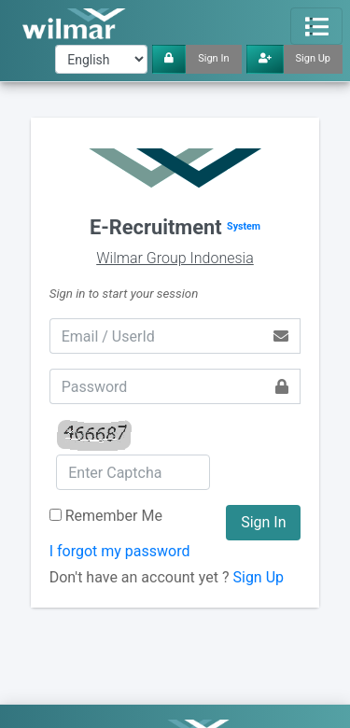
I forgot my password (119, 551)
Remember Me (113, 516)
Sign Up (313, 58)
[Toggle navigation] (316, 26)
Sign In (213, 58)
